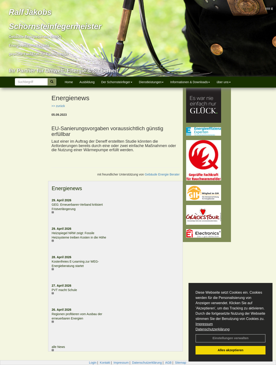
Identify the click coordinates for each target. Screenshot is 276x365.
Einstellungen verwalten (231, 338)
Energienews (67, 188)
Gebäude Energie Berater (162, 174)
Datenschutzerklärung (213, 329)
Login (92, 362)
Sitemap (180, 362)
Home (69, 82)
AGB (168, 362)
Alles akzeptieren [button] (230, 350)
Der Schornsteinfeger (116, 82)
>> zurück (58, 106)
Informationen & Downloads (190, 82)
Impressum (204, 324)
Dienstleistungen (151, 82)
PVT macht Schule (64, 290)
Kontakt (105, 362)
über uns (224, 82)
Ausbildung (86, 82)
